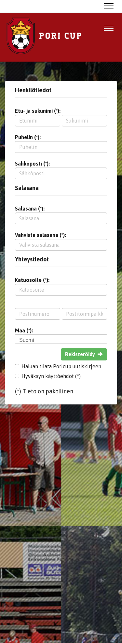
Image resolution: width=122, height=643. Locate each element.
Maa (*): (24, 330)
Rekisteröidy (84, 354)
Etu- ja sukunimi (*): (38, 111)
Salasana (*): (30, 209)
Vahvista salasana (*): (40, 235)
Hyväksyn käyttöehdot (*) (51, 376)
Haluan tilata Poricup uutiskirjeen (61, 366)
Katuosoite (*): (32, 280)
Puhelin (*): (28, 137)
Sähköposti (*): (32, 164)
